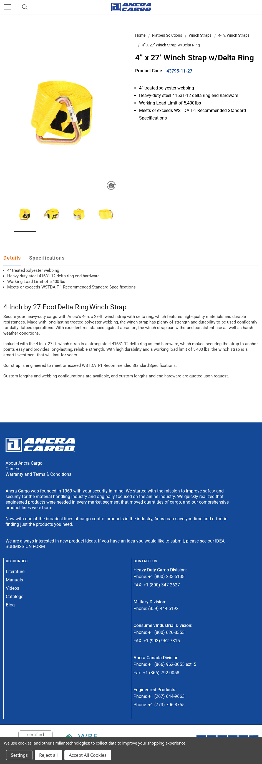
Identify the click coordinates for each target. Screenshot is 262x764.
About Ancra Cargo (24, 463)
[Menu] (7, 7)
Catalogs (14, 596)
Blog (10, 605)
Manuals (14, 580)
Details (12, 258)
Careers (13, 468)
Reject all (48, 755)
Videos (12, 588)
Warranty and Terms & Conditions (38, 474)
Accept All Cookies (88, 755)
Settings (19, 755)
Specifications (47, 258)
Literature (15, 571)
